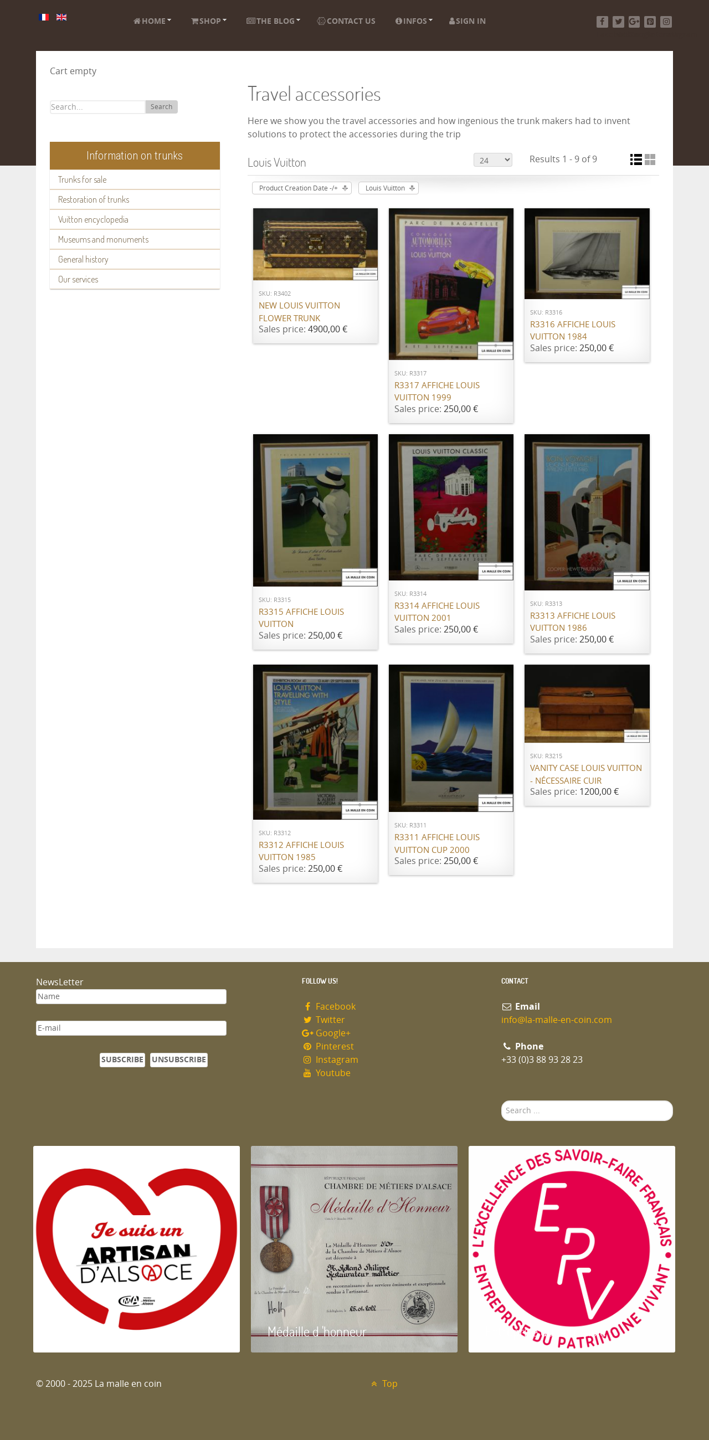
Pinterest (328, 1046)
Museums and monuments (103, 239)
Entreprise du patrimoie (545, 1331)
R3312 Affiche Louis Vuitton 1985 (301, 851)
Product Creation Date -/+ (298, 188)
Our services (78, 279)
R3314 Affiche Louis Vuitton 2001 (437, 612)
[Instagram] (666, 22)
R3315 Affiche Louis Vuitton (301, 618)
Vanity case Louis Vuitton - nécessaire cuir (586, 774)
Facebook (329, 1006)
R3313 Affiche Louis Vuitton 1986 (572, 622)
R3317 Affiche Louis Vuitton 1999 (437, 391)
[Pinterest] (650, 22)
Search (161, 107)
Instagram (330, 1060)
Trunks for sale (82, 179)
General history (83, 259)
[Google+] (634, 22)
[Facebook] (602, 22)
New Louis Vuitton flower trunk (299, 312)
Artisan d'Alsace (89, 1331)
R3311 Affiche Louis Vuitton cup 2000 (437, 843)
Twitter (323, 1020)
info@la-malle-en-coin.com (556, 1020)
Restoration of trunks (93, 199)
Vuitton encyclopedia (93, 219)
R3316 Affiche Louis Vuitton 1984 (572, 331)
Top (383, 1384)
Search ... (501, 1100)
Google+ (326, 1033)
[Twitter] (618, 22)
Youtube (326, 1073)
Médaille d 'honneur (317, 1331)
